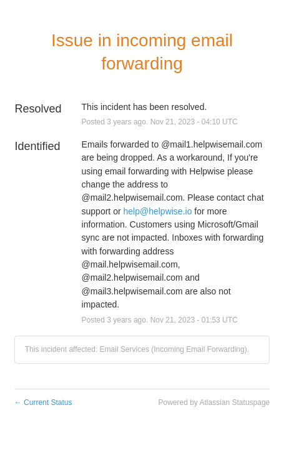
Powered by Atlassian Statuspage (214, 402)
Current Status (43, 402)
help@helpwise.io (157, 211)
